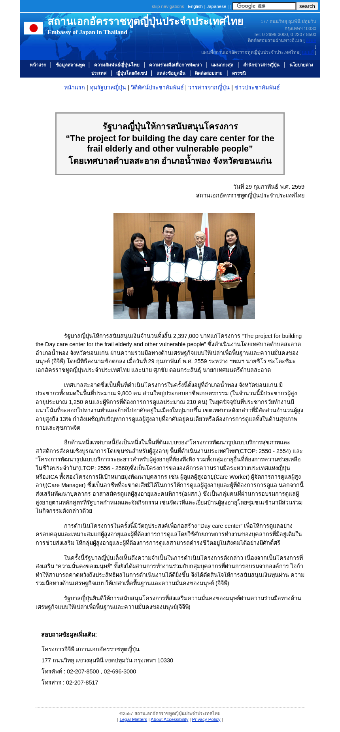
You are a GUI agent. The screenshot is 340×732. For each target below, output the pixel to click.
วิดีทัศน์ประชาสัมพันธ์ (157, 87)
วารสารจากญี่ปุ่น (209, 87)
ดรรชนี (239, 73)
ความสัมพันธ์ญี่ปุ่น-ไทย (117, 65)
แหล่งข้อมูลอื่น (171, 73)
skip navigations (168, 6)
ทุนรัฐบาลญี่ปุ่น (109, 87)
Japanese (216, 6)
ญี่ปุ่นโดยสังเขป (131, 73)
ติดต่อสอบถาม (209, 73)
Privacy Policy (206, 719)
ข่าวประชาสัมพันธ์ (257, 87)
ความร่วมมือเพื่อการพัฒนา (176, 65)
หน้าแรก (38, 65)
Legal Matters (133, 719)
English (196, 6)
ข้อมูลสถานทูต (71, 65)
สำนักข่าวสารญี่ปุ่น (261, 65)
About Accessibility (169, 719)
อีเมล (311, 40)
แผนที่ (308, 52)
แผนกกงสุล (222, 65)
